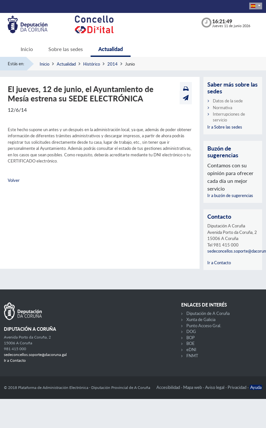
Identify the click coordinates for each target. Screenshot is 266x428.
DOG (191, 331)
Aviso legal (215, 387)
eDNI (191, 349)
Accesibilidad (168, 387)
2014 (112, 64)
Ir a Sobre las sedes (224, 127)
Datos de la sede (228, 100)
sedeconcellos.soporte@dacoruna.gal (35, 354)
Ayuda (255, 387)
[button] (255, 6)
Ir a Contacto (219, 262)
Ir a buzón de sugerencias (230, 195)
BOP (190, 337)
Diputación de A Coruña (208, 313)
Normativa (222, 107)
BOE (190, 343)
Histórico (91, 64)
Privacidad (237, 387)
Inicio (27, 49)
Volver (14, 180)
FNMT (192, 355)
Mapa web (193, 387)
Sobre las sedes (65, 49)
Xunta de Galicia (200, 319)
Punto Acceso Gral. (203, 325)
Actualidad (110, 49)
